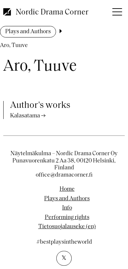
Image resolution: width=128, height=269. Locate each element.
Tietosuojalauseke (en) (67, 227)
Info (67, 208)
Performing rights (67, 218)
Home (67, 189)
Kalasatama (25, 116)
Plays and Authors (28, 32)
